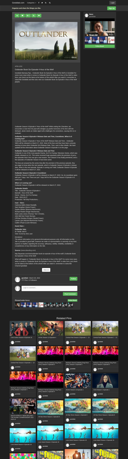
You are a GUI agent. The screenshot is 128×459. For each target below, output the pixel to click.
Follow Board (72, 300)
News (27, 300)
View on (46, 270)
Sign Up (112, 8)
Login (113, 3)
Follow (73, 279)
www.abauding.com (28, 250)
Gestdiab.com (18, 3)
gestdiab (17, 341)
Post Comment (70, 294)
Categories (31, 3)
